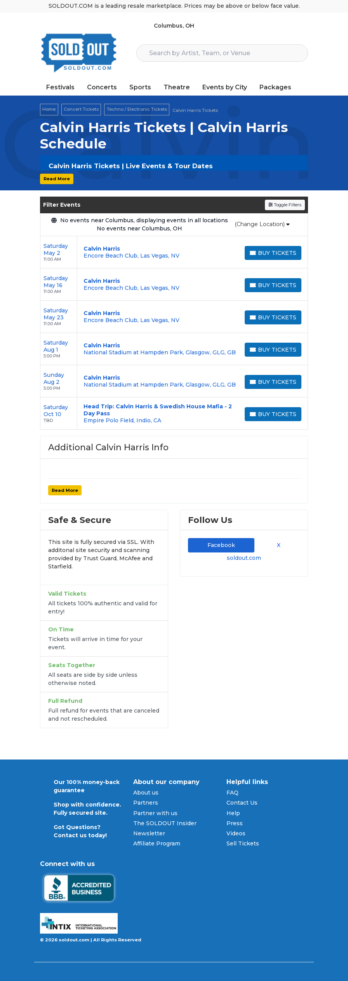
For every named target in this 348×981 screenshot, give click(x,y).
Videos (235, 833)
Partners (145, 802)
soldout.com (244, 557)
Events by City (224, 87)
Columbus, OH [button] (174, 25)
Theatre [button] (177, 87)
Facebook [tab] (221, 545)
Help (233, 813)
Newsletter (149, 833)
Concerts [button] (102, 87)
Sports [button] (140, 87)
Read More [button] (57, 178)
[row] (174, 252)
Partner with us (155, 813)
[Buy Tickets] (273, 253)
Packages (275, 87)
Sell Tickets (242, 843)
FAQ (232, 792)
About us (145, 792)
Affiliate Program (156, 843)
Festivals (60, 87)
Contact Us (242, 802)
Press (234, 823)
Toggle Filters (284, 204)
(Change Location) (262, 224)
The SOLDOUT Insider (165, 823)
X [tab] (277, 545)
